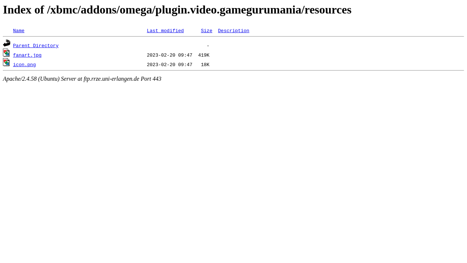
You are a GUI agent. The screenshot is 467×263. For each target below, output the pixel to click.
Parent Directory (36, 45)
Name (18, 30)
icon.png (24, 64)
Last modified (165, 30)
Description (233, 30)
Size (206, 30)
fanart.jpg (27, 55)
